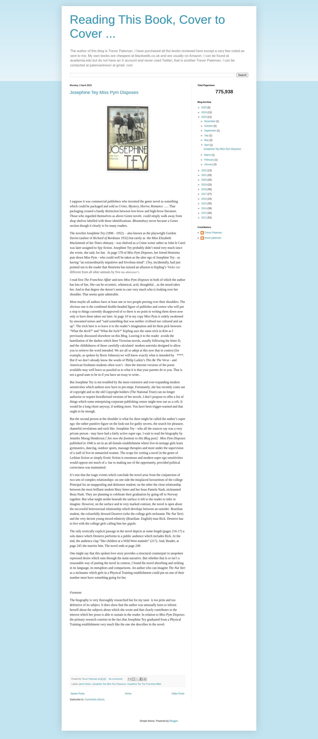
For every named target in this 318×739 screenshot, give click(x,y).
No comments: (116, 679)
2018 (204, 189)
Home (128, 693)
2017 (204, 194)
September (210, 130)
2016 (204, 198)
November (210, 121)
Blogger (173, 721)
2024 (204, 112)
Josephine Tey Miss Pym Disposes (104, 92)
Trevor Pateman (213, 232)
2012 (204, 217)
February (209, 159)
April (207, 145)
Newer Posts (78, 693)
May (206, 140)
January (209, 164)
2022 (204, 170)
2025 (204, 107)
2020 (204, 179)
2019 (204, 184)
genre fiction (85, 684)
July (206, 135)
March (208, 154)
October (209, 126)
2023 (204, 117)
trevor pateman (213, 237)
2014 (204, 208)
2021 (204, 175)
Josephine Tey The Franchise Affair (144, 684)
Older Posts (178, 693)
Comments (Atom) (94, 699)
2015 (204, 203)
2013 (204, 213)
